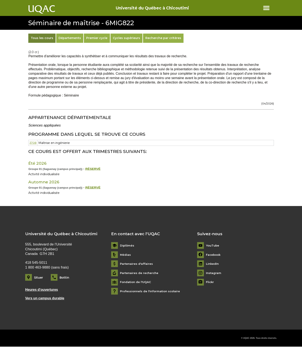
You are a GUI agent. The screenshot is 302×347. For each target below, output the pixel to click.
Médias (125, 255)
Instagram (214, 273)
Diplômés (127, 246)
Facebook (214, 255)
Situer (38, 277)
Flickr (210, 282)
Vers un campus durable (45, 298)
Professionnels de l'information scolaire (151, 291)
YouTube (213, 246)
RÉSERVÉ (93, 169)
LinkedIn (213, 264)
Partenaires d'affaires (137, 264)
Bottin (64, 277)
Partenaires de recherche (140, 273)
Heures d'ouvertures (42, 290)
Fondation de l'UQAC (136, 282)
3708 (33, 143)
